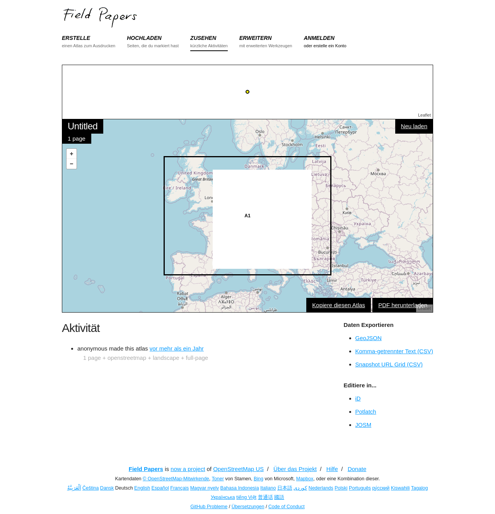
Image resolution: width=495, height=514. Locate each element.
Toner (218, 478)
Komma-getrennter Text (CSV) (394, 351)
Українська (223, 497)
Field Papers (146, 469)
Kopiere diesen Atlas (338, 305)
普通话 (265, 497)
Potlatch (365, 411)
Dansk (107, 488)
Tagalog (419, 488)
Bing (258, 478)
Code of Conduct (286, 506)
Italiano (268, 488)
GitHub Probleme (208, 506)
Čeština (90, 488)
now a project (188, 469)
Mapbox (304, 478)
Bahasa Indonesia (239, 488)
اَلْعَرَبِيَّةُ (74, 488)
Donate (357, 469)
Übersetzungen (248, 506)
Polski (341, 488)
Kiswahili (400, 488)
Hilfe (332, 469)
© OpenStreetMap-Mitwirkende (176, 478)
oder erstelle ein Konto (325, 45)
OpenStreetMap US (238, 469)
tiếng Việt (246, 497)
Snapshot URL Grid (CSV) (389, 364)
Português (360, 488)
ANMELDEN (319, 38)
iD (358, 398)
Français (179, 488)
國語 (279, 497)
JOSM (363, 424)
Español (160, 488)
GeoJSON (368, 338)
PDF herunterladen (402, 305)
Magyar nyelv (204, 488)
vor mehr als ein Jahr (177, 348)
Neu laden (414, 126)
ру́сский (381, 488)
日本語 (284, 488)
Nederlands (321, 488)
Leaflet (424, 115)
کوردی (300, 488)
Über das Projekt (295, 469)
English (142, 488)
